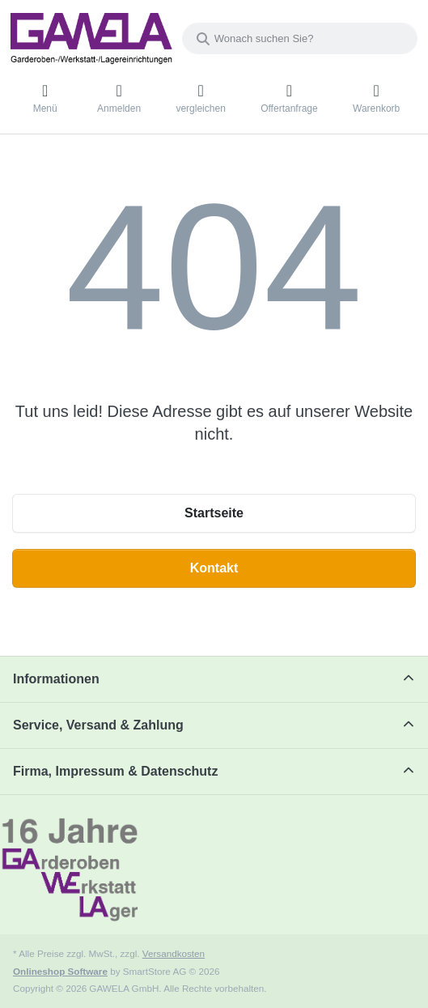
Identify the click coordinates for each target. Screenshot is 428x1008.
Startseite (214, 513)
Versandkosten (173, 953)
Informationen (56, 679)
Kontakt (214, 568)
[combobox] (299, 38)
